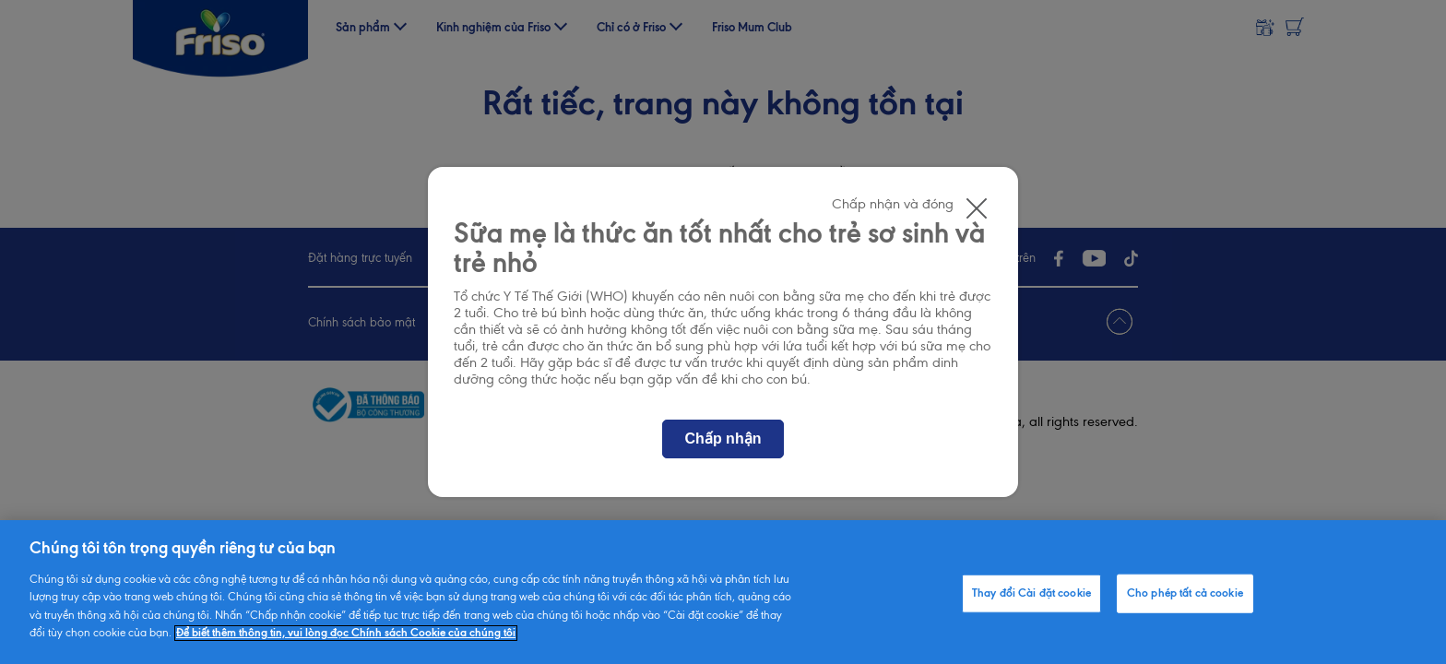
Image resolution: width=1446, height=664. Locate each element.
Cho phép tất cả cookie (1185, 593)
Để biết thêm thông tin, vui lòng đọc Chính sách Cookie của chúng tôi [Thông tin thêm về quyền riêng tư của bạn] (346, 633)
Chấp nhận (723, 438)
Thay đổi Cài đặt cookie (1031, 593)
